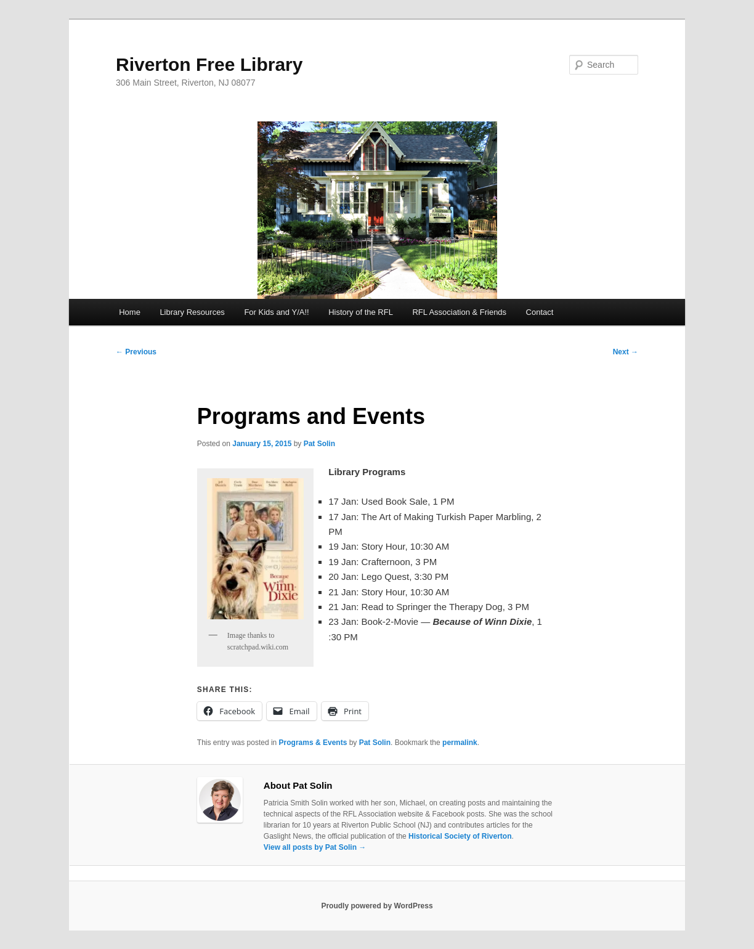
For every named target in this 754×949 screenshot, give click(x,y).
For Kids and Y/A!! (276, 312)
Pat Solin (319, 443)
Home (129, 312)
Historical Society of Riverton (459, 836)
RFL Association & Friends (459, 312)
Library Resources (192, 312)
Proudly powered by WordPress (376, 906)
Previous (136, 352)
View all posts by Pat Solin (315, 847)
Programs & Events (313, 742)
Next (625, 352)
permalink (459, 742)
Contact (540, 312)
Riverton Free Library (209, 64)
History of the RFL (360, 312)
